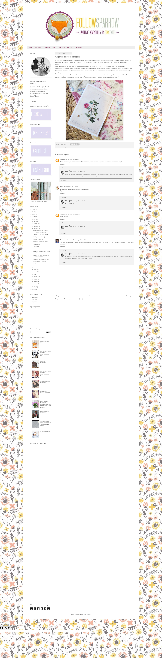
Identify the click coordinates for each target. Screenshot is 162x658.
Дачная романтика (45, 431)
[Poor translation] (7, 628)
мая (35, 274)
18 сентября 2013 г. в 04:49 (71, 186)
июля (35, 269)
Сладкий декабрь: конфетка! (45, 381)
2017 (33, 209)
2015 (33, 214)
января (36, 284)
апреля (36, 276)
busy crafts (34, 299)
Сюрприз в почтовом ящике (40, 241)
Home (30, 47)
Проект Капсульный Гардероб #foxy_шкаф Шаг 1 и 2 (45, 373)
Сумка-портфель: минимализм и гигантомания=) (41, 256)
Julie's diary (63, 147)
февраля (36, 281)
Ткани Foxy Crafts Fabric (65, 47)
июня (35, 271)
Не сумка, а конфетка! (43, 361)
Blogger (89, 614)
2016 (33, 212)
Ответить (62, 164)
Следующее (59, 296)
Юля (66, 171)
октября (36, 226)
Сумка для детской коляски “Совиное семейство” (40, 231)
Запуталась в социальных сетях (45, 391)
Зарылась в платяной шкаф (40, 234)
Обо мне (38, 47)
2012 (33, 287)
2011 (33, 289)
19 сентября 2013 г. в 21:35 (78, 171)
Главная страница (94, 296)
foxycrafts (34, 301)
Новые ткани (36, 249)
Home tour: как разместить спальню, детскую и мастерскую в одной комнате (45, 404)
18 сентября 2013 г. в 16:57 (73, 214)
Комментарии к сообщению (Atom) (73, 299)
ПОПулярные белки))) (39, 237)
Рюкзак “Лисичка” (38, 239)
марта (35, 279)
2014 (33, 216)
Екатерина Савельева (66, 240)
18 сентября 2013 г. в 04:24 (73, 159)
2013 (33, 219)
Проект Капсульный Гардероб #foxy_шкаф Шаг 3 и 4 (45, 353)
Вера (61, 186)
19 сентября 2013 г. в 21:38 (78, 226)
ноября (36, 223)
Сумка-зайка (36, 244)
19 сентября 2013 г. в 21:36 (78, 201)
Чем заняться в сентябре (39, 261)
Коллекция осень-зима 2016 (45, 411)
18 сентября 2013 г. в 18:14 (80, 240)
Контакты (79, 47)
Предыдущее (129, 296)
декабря (36, 221)
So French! (36, 264)
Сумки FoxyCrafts (49, 47)
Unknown (63, 159)
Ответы (64, 168)
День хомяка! (36, 246)
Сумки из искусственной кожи (41, 259)
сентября (36, 228)
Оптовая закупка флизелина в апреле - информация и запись (45, 423)
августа (36, 267)
